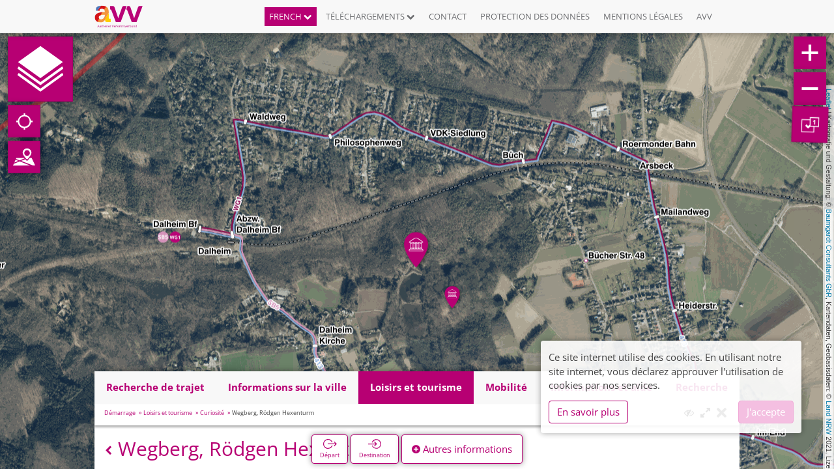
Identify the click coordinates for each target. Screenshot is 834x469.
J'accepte (766, 411)
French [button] (290, 16)
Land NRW (829, 417)
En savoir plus (588, 411)
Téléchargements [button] (370, 16)
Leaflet (829, 99)
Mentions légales (643, 16)
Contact (448, 16)
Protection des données (535, 16)
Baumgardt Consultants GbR (829, 253)
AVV (704, 16)
